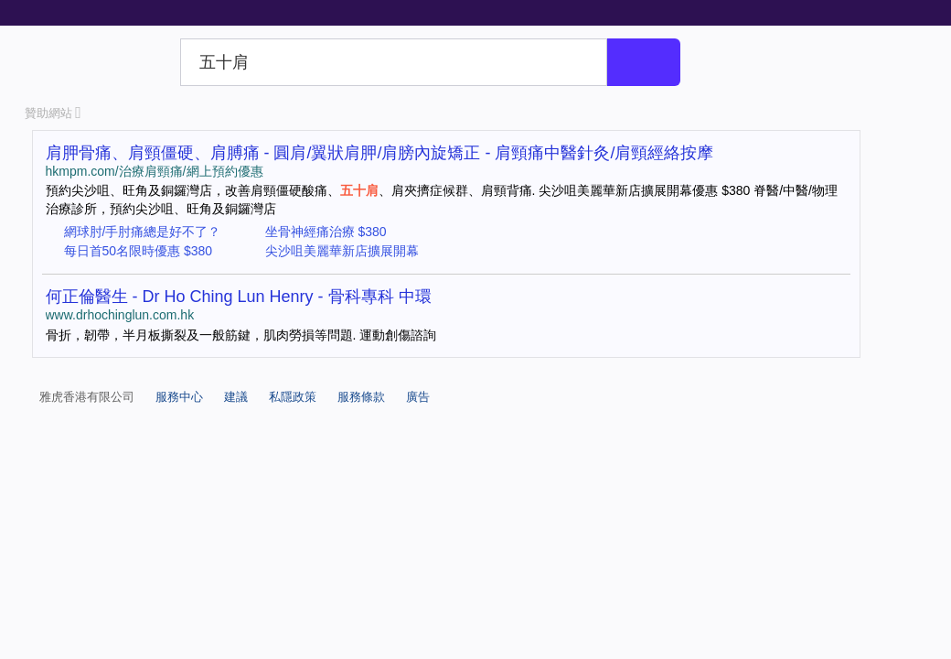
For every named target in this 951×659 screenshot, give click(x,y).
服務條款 (361, 397)
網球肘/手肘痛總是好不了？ (142, 231)
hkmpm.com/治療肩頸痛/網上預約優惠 (154, 171)
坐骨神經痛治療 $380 (326, 231)
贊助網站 (53, 113)
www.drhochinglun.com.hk (120, 315)
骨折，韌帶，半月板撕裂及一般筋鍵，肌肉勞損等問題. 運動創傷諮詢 (241, 335)
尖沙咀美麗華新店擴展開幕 (342, 250)
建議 (236, 397)
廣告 (418, 397)
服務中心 (179, 397)
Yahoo (99, 62)
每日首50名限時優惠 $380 (138, 250)
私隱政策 (292, 397)
